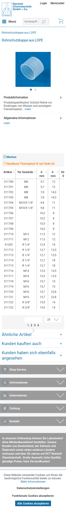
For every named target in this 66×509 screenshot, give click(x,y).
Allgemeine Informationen (20, 118)
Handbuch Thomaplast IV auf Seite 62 (29, 163)
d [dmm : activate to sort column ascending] (41, 174)
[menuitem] (45, 3)
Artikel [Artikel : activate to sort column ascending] (8, 172)
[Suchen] (43, 21)
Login (43, 3)
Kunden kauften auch (21, 343)
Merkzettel (57, 3)
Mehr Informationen (33, 481)
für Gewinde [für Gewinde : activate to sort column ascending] (25, 172)
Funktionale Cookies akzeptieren (33, 495)
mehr (27, 109)
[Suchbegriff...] (36, 21)
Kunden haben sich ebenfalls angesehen (28, 355)
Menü (9, 21)
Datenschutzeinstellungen (33, 488)
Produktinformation (16, 97)
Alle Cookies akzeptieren (33, 503)
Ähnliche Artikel (17, 334)
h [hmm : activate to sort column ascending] (53, 174)
